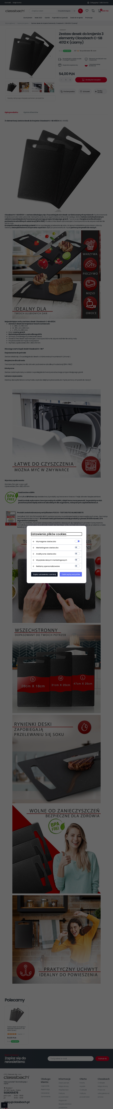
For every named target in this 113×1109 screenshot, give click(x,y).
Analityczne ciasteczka (46, 554)
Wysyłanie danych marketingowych (51, 560)
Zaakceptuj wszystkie (71, 574)
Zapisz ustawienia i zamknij (44, 574)
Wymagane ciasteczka (46, 541)
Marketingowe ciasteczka (47, 547)
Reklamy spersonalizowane (48, 566)
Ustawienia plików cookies (48, 534)
